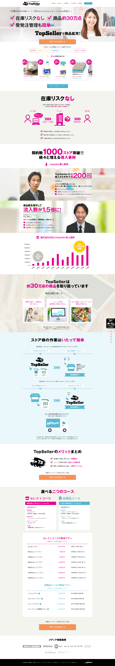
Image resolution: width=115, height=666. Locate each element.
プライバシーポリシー (47, 662)
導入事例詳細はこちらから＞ (84, 197)
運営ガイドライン (37, 662)
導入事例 (53, 3)
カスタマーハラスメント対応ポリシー (69, 662)
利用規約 (30, 662)
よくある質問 (73, 3)
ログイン (88, 3)
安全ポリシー (57, 662)
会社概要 (25, 662)
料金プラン (60, 3)
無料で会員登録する (58, 42)
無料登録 (66, 3)
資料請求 (80, 3)
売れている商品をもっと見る (57, 86)
